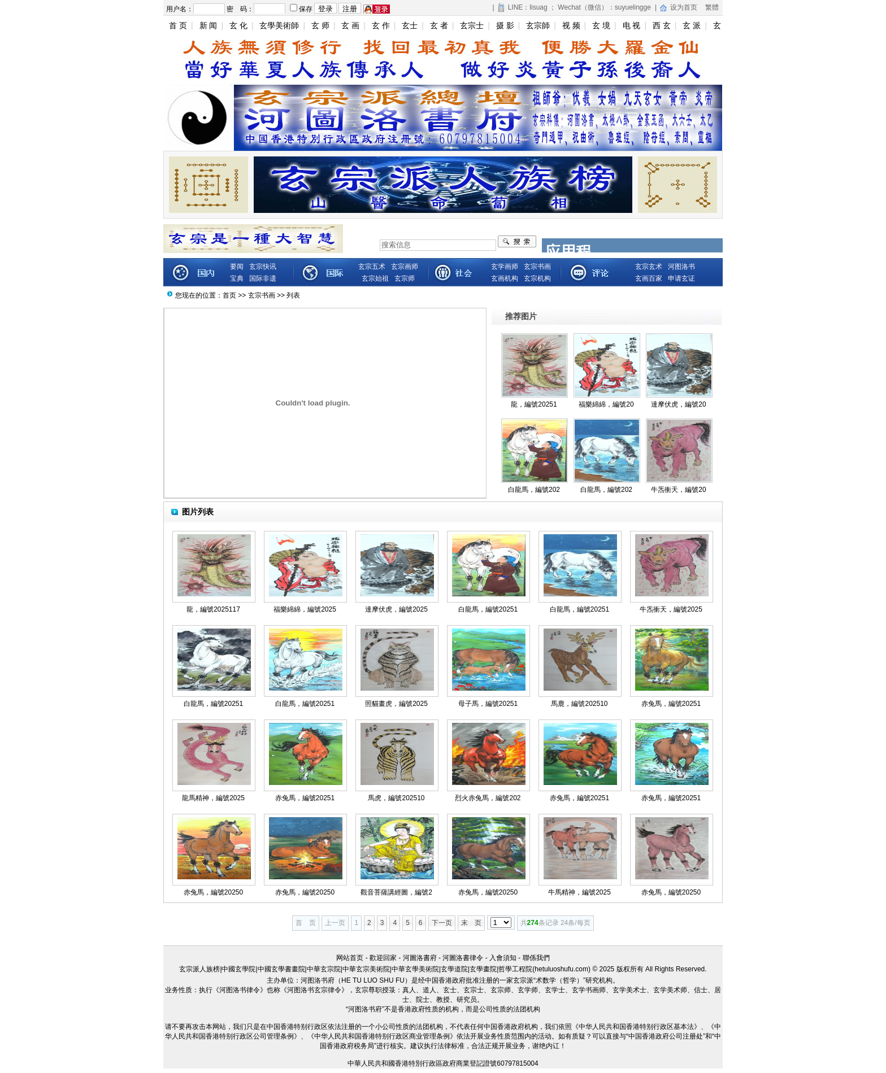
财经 (325, 272)
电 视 (632, 25)
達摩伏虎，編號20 (678, 404)
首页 (229, 295)
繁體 (712, 7)
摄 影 (505, 25)
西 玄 (662, 25)
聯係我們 (536, 958)
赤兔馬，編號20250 (213, 892)
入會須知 (502, 958)
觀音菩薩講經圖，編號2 (396, 892)
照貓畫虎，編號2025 (396, 704)
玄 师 (320, 25)
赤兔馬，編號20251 (671, 704)
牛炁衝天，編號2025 (671, 609)
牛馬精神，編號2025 (579, 892)
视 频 (571, 25)
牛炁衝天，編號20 (678, 490)
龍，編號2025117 (213, 609)
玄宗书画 (261, 295)
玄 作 (381, 25)
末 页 (471, 923)
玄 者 (439, 25)
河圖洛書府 (420, 958)
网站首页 (349, 958)
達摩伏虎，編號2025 (396, 609)
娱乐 (458, 272)
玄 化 (238, 25)
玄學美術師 (279, 25)
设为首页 (683, 7)
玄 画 (350, 25)
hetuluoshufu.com (561, 969)
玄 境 (601, 25)
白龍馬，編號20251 (488, 609)
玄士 (410, 25)
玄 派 (692, 25)
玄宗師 (538, 25)
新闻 (195, 272)
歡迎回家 (383, 958)
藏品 (591, 272)
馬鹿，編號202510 (579, 704)
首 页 (178, 25)
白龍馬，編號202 (534, 490)
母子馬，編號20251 (488, 704)
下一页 (442, 923)
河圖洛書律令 (462, 958)
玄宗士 (472, 25)
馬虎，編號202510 (396, 798)
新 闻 (208, 25)
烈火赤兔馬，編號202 (487, 798)
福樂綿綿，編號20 (606, 404)
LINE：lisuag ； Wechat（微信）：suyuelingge (579, 7)
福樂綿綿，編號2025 (304, 609)
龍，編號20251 (534, 404)
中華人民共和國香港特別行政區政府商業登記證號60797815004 (443, 1063)
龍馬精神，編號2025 (213, 798)
